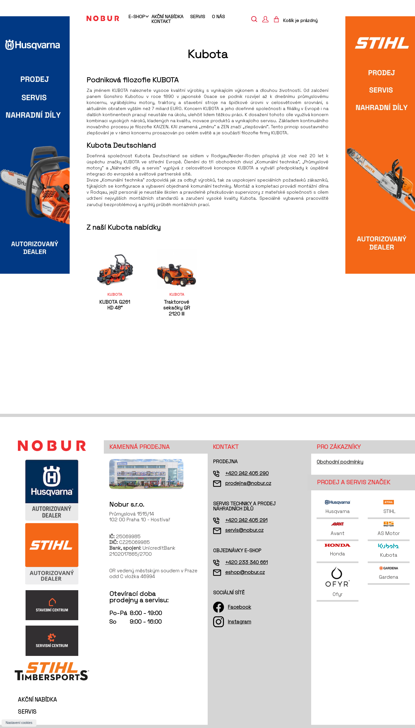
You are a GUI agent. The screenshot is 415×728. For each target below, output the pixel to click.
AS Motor (389, 529)
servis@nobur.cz (244, 530)
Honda (337, 550)
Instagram (239, 622)
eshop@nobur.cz (245, 572)
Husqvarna (337, 507)
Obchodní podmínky (340, 462)
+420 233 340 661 (246, 562)
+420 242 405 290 (247, 473)
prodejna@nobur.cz (248, 483)
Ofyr (337, 581)
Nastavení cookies (19, 722)
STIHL (389, 507)
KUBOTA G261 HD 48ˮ (114, 305)
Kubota (388, 551)
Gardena (389, 573)
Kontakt (161, 21)
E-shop (136, 16)
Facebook (239, 607)
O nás (218, 16)
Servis (197, 16)
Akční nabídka (167, 16)
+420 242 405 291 (246, 520)
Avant (337, 529)
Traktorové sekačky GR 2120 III (176, 308)
